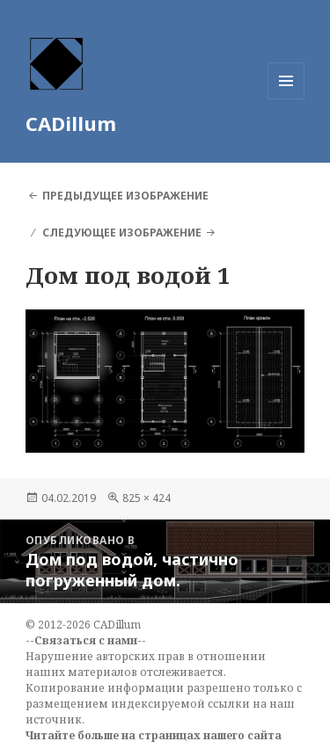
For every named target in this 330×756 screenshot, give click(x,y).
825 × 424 (146, 498)
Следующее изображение (122, 232)
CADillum (71, 123)
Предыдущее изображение (125, 195)
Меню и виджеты (286, 98)
